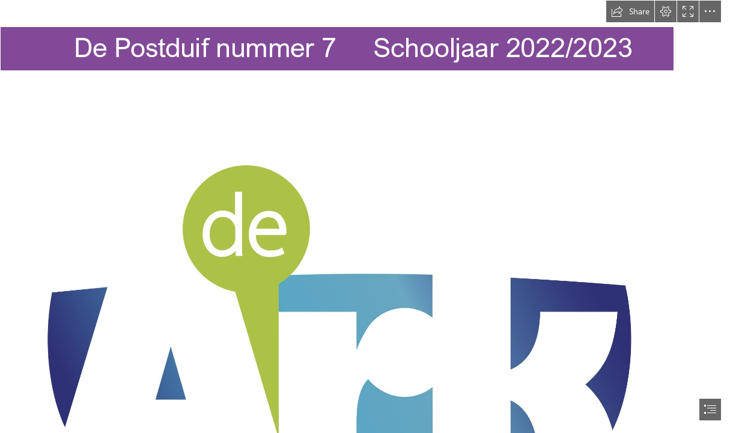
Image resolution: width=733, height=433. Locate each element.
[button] (630, 11)
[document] (366, 216)
